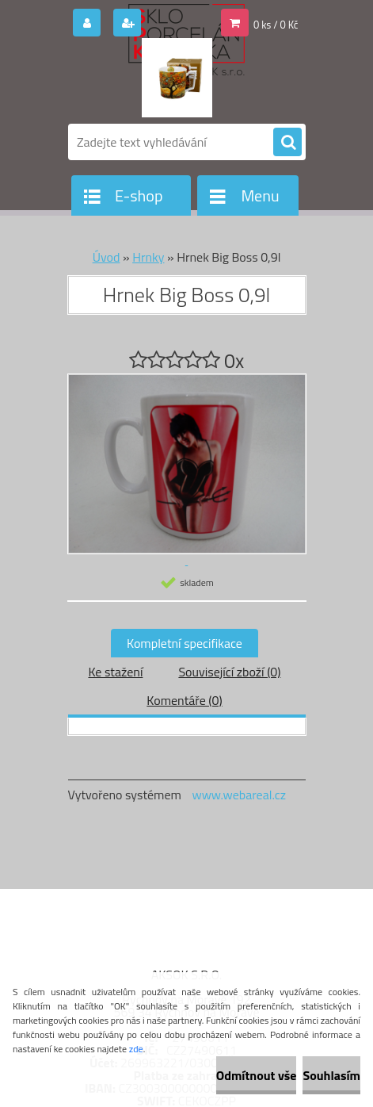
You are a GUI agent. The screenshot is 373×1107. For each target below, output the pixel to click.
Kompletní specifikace (184, 643)
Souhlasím (331, 1075)
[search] (287, 143)
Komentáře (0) (184, 700)
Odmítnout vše (256, 1075)
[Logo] (177, 77)
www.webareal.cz (239, 794)
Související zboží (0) (229, 671)
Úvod (106, 256)
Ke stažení (115, 671)
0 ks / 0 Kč (276, 25)
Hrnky (148, 256)
